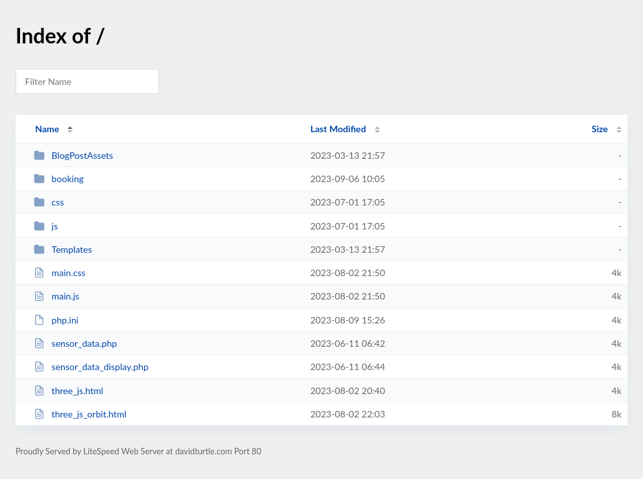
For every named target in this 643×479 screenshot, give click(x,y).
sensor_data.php (75, 343)
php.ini (56, 319)
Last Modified (338, 128)
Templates (63, 249)
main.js (56, 295)
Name (47, 128)
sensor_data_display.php (91, 366)
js (46, 225)
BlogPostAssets (73, 155)
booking (59, 178)
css (49, 201)
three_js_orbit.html (80, 413)
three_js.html (68, 390)
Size (600, 128)
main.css (60, 272)
